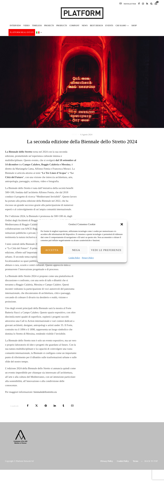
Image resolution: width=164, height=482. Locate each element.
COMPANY (74, 25)
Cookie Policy (74, 258)
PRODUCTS (61, 25)
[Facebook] (139, 3)
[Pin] (46, 405)
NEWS (85, 25)
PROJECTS (49, 25)
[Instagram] (143, 3)
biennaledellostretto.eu (45, 392)
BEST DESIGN (96, 25)
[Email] (72, 405)
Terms (135, 461)
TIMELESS (37, 25)
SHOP (134, 25)
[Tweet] (36, 405)
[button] (121, 224)
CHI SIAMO (120, 25)
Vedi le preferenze (106, 250)
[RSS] (147, 3)
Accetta (51, 250)
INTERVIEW (15, 25)
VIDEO (26, 25)
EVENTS (109, 25)
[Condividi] (27, 405)
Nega (76, 250)
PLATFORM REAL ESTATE (22, 32)
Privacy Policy (88, 258)
